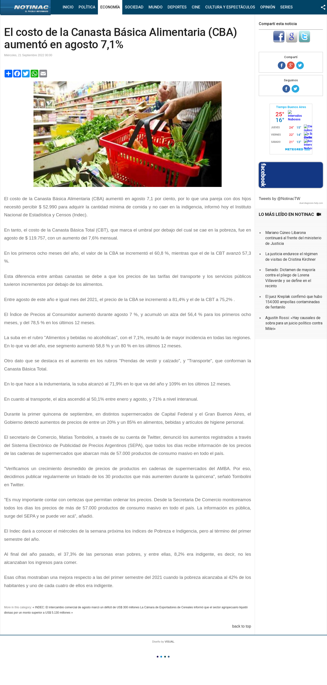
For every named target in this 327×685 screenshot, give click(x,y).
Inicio (68, 7)
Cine (196, 7)
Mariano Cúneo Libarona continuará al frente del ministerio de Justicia (293, 238)
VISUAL (169, 641)
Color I (157, 657)
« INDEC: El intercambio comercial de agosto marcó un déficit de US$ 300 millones (86, 607)
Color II (161, 657)
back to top (241, 626)
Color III (165, 657)
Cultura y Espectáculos (230, 7)
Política (87, 7)
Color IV (169, 657)
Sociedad (134, 7)
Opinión (267, 7)
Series (286, 7)
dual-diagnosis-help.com (311, 203)
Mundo (156, 7)
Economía (110, 7)
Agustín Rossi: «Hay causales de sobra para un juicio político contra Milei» (293, 323)
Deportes (177, 7)
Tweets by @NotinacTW (279, 199)
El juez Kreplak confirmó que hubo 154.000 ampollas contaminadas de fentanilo (293, 302)
